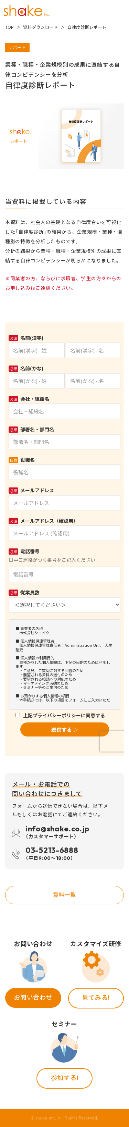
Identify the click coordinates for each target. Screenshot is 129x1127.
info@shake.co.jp (57, 833)
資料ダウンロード (40, 27)
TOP (9, 27)
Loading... (64, 539)
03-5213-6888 (51, 854)
